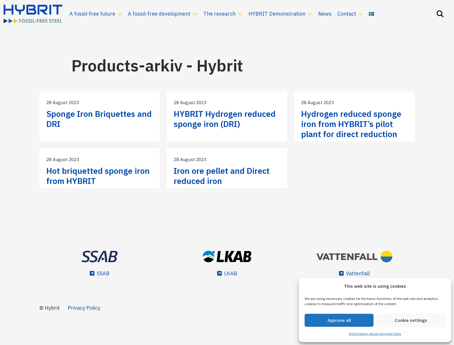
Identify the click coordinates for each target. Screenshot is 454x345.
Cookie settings (411, 320)
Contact (346, 13)
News (325, 13)
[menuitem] (371, 14)
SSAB (103, 273)
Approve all (339, 320)
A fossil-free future (92, 13)
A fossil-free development (159, 13)
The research (219, 13)
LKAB (230, 273)
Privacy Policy (84, 308)
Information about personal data (375, 333)
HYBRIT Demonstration (276, 13)
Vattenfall (358, 273)
